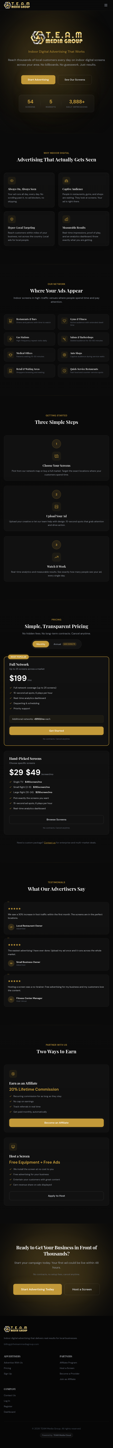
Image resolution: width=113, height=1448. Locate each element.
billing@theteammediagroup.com (21, 1344)
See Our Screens (75, 79)
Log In (7, 1400)
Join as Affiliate (68, 1379)
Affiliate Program (68, 1362)
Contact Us (10, 1395)
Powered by (56, 1435)
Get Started (56, 730)
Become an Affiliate (56, 1122)
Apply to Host (56, 1195)
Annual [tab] (65, 644)
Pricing (7, 1368)
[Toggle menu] (106, 5)
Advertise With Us (13, 1362)
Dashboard (9, 1411)
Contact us (50, 842)
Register (8, 1406)
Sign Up (8, 1373)
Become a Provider (69, 1373)
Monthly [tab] (40, 644)
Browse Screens (56, 819)
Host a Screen (82, 1289)
